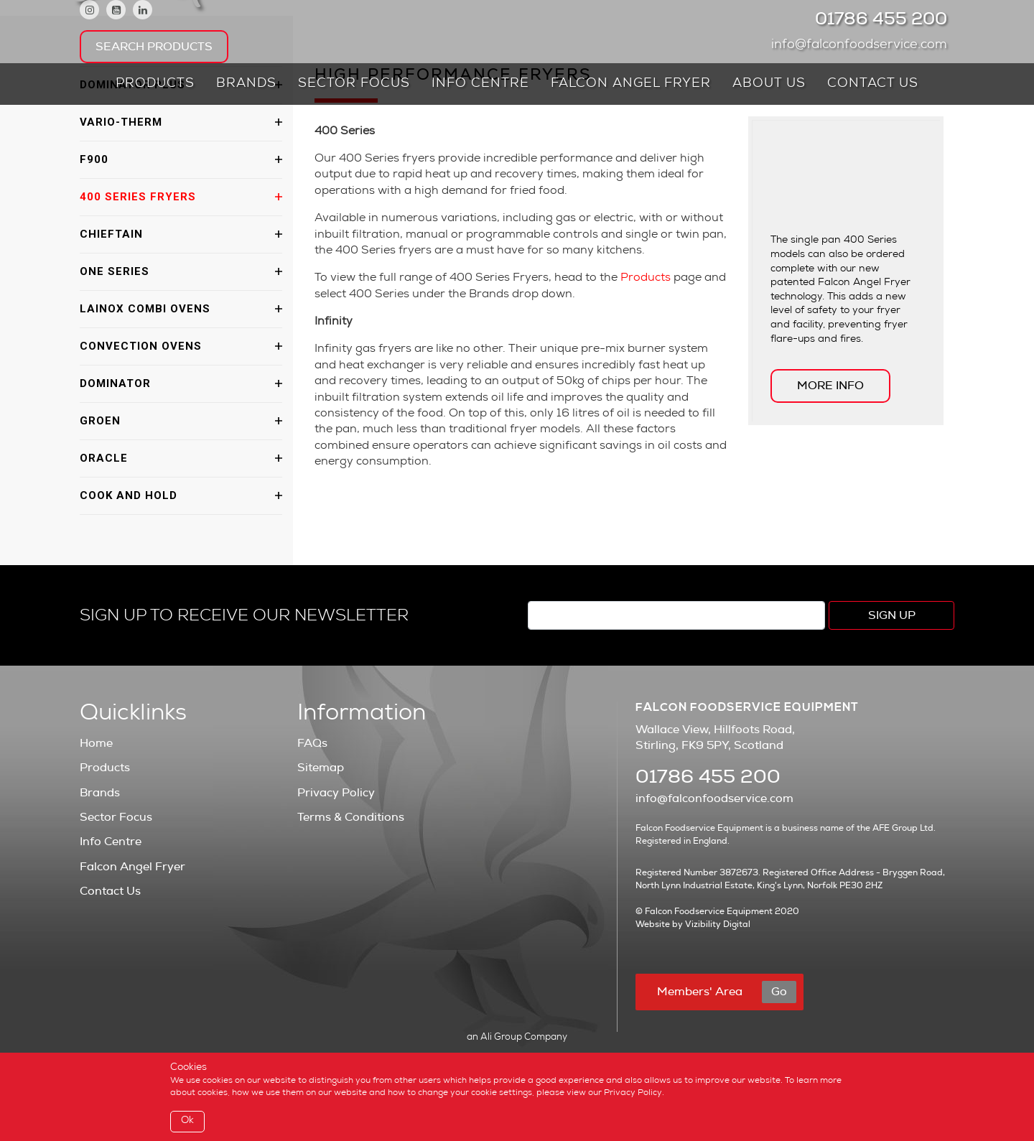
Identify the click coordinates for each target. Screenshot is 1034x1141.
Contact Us (872, 84)
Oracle (104, 458)
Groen (100, 420)
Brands (246, 84)
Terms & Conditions (350, 817)
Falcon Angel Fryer (631, 84)
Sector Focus (354, 84)
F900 (94, 159)
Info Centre (480, 84)
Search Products (154, 46)
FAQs (312, 743)
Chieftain (111, 234)
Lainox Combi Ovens (145, 308)
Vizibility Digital (717, 924)
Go (779, 991)
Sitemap (320, 767)
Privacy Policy (336, 792)
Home (96, 743)
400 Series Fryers (138, 196)
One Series (114, 271)
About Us (769, 84)
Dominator (115, 383)
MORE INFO (830, 385)
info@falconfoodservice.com (862, 45)
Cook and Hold (128, 495)
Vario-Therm (121, 122)
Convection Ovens (141, 346)
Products (155, 84)
